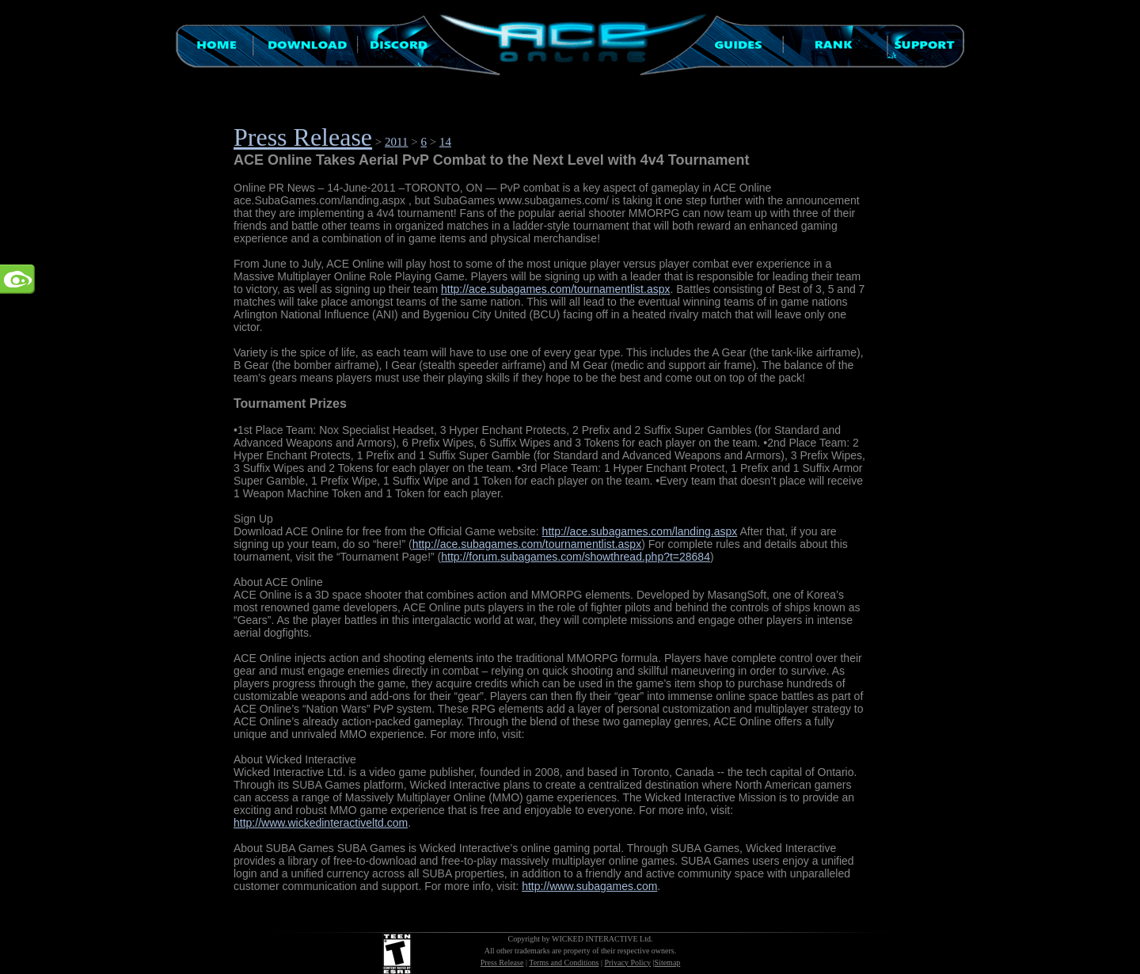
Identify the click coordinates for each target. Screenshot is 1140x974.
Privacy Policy (627, 962)
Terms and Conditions (563, 962)
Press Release (303, 137)
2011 (396, 141)
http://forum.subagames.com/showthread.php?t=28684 (575, 556)
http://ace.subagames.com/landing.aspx (640, 531)
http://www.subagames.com (589, 886)
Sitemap (668, 962)
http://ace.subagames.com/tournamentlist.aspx (555, 289)
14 (445, 141)
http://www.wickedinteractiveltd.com (321, 822)
